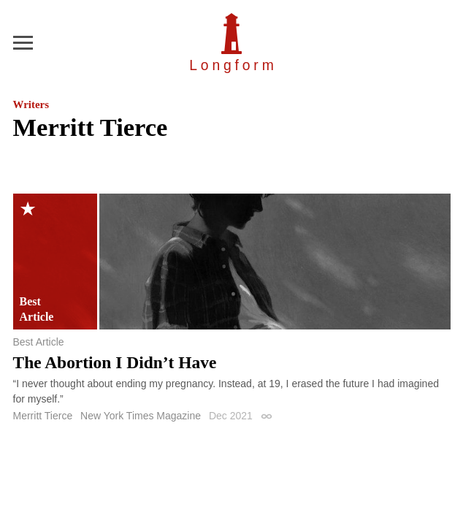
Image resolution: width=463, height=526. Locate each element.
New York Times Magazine (140, 416)
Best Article (38, 342)
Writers (31, 104)
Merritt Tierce (43, 416)
